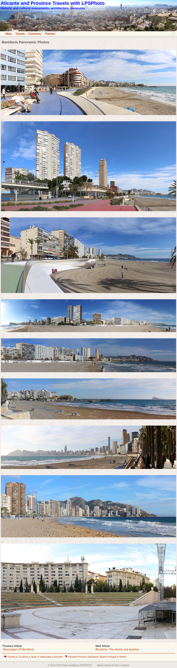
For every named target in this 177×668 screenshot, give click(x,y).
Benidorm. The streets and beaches (117, 649)
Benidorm (93, 656)
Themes (50, 33)
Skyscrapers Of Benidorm (18, 649)
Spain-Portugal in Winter (113, 656)
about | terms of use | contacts (113, 665)
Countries (34, 33)
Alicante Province (77, 656)
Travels (20, 33)
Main (9, 33)
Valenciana (46, 656)
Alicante (58, 656)
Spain (34, 656)
